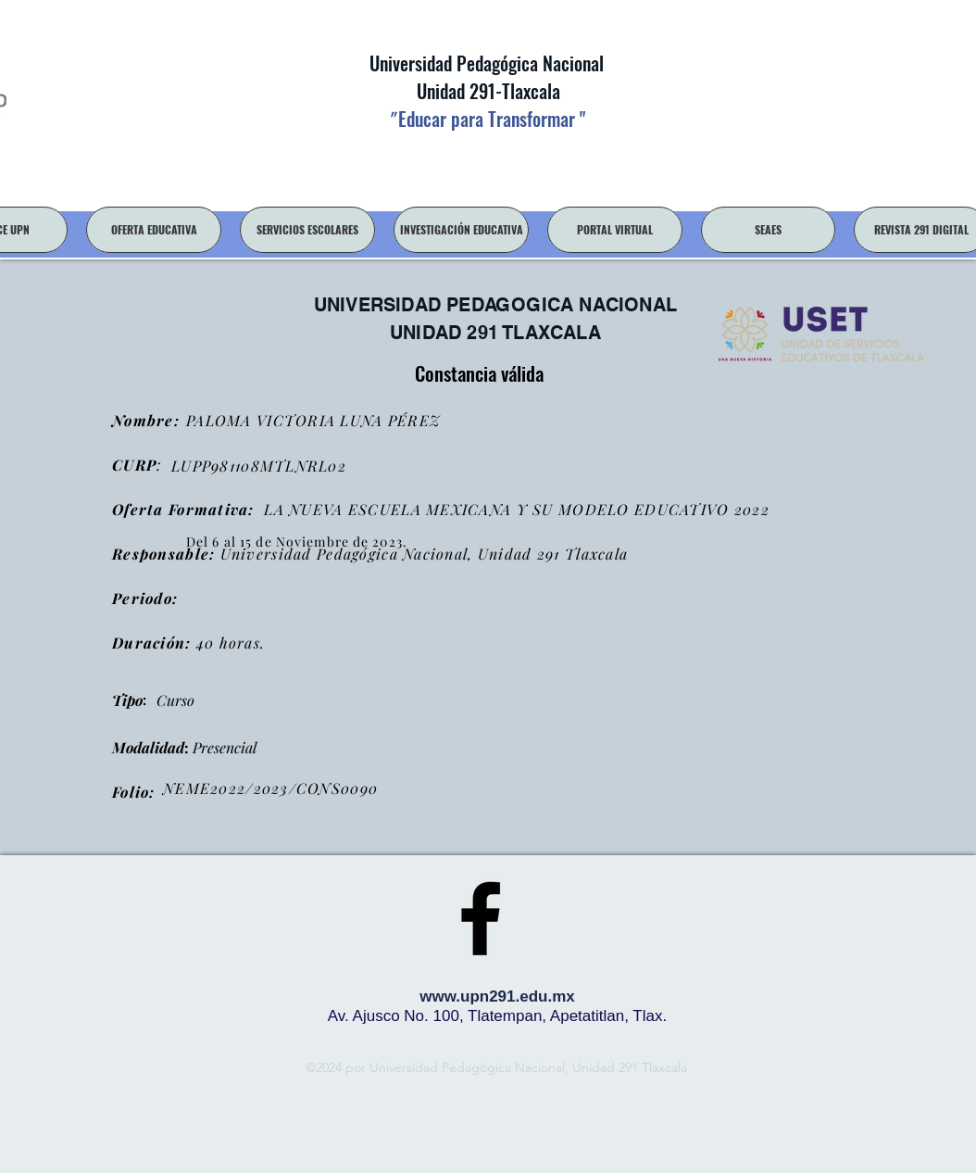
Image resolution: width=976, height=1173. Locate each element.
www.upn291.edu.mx (497, 996)
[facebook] (481, 918)
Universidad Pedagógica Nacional (486, 63)
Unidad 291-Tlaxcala (486, 91)
